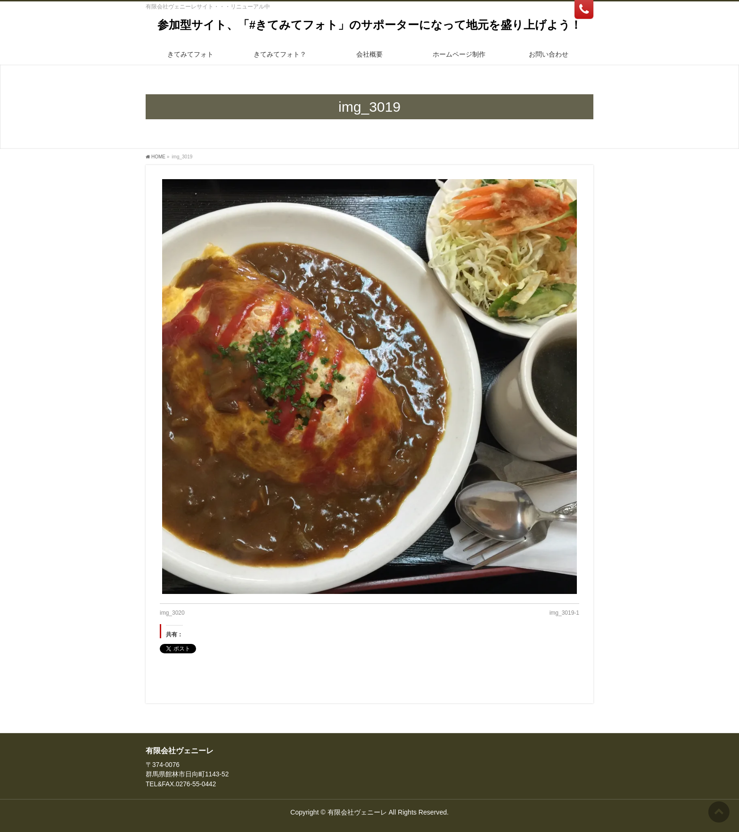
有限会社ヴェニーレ (357, 812)
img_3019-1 (564, 613)
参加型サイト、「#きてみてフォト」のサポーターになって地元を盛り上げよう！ (369, 24)
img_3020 (172, 613)
